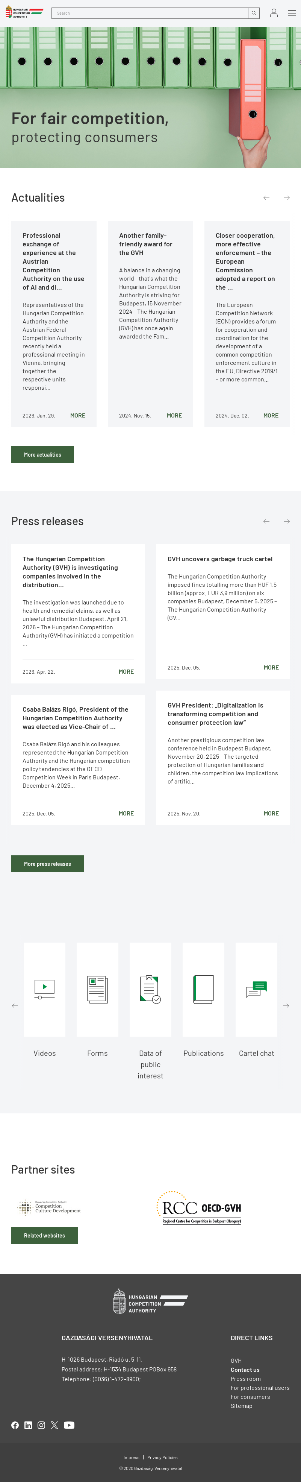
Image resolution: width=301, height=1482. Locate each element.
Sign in (273, 13)
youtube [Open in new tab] (69, 1425)
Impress (131, 1457)
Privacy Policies (162, 1457)
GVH (236, 1360)
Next (287, 198)
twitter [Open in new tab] (54, 1425)
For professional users (260, 1387)
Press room (246, 1378)
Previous (266, 198)
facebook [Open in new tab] (15, 1425)
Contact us (245, 1369)
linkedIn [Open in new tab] (28, 1425)
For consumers (250, 1396)
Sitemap (242, 1405)
